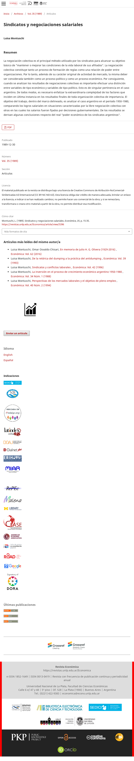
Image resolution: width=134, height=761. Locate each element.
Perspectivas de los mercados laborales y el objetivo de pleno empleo (74, 280)
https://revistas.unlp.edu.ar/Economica (67, 670)
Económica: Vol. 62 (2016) (26, 254)
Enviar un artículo (16, 333)
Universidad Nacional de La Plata (46, 686)
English (8, 354)
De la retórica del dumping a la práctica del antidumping (67, 258)
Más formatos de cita (15, 231)
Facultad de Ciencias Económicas (88, 686)
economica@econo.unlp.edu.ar (81, 693)
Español (8, 360)
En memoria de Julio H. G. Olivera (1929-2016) (88, 249)
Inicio (6, 13)
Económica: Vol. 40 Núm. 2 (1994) (31, 285)
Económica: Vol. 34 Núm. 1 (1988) (31, 276)
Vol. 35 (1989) (35, 13)
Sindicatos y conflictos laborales (51, 267)
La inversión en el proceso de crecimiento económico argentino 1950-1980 (77, 271)
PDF (9, 127)
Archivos (18, 13)
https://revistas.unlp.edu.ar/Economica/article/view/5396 (33, 224)
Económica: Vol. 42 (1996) (88, 267)
